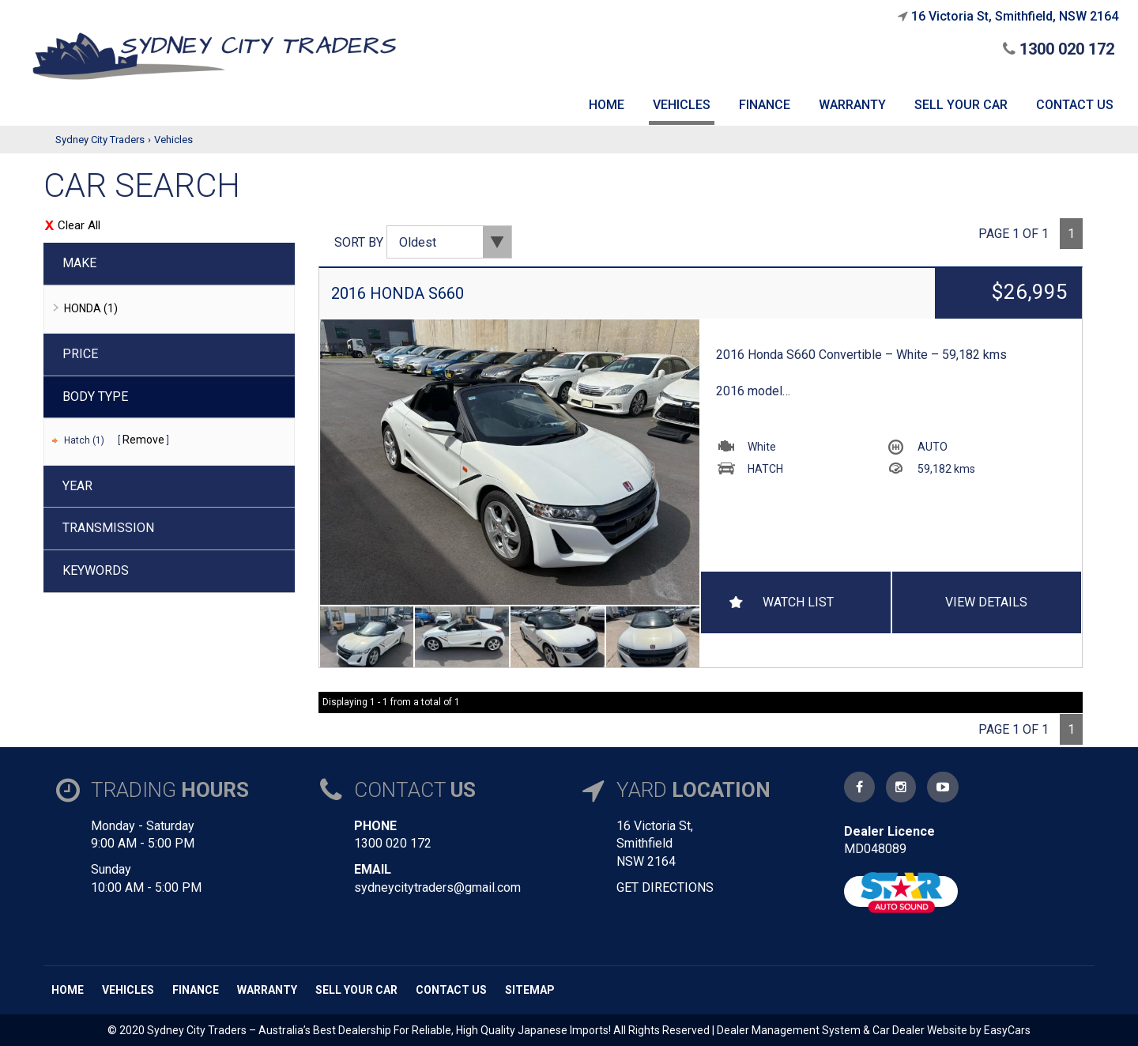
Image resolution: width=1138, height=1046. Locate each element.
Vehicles (173, 139)
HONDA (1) (91, 308)
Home (67, 990)
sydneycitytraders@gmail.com (437, 887)
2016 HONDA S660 (397, 293)
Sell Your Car (356, 990)
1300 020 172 (1058, 49)
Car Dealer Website (919, 1030)
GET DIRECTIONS (665, 887)
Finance (195, 990)
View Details (986, 602)
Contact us (451, 990)
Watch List (798, 602)
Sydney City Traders (100, 139)
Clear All (79, 225)
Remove (143, 439)
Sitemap (530, 990)
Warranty (267, 990)
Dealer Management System (789, 1030)
